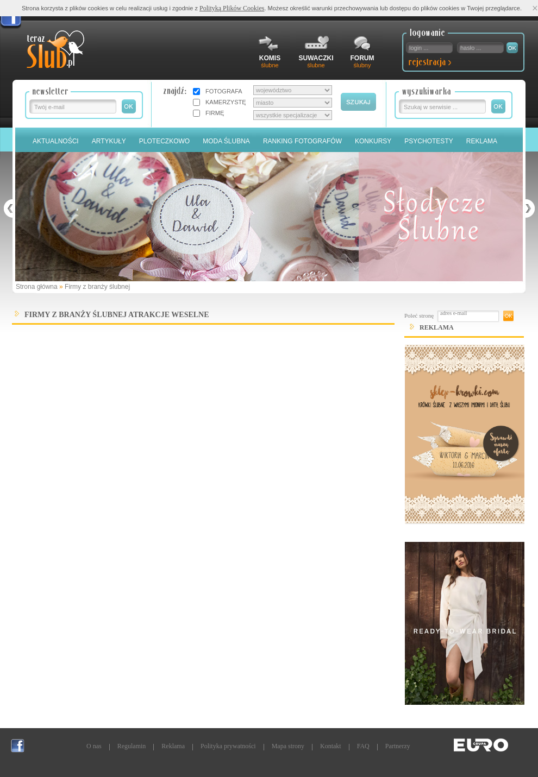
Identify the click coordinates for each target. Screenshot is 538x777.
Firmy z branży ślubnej (97, 286)
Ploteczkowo (164, 141)
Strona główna (37, 286)
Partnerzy (397, 746)
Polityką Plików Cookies (231, 8)
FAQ (363, 746)
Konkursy (373, 141)
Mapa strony (288, 746)
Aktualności (56, 141)
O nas (94, 746)
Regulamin (131, 746)
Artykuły (109, 141)
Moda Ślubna (226, 141)
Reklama (481, 141)
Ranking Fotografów (302, 141)
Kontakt (330, 746)
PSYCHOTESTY (428, 141)
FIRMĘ (214, 113)
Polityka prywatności (228, 746)
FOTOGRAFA (223, 91)
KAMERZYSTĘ (225, 102)
